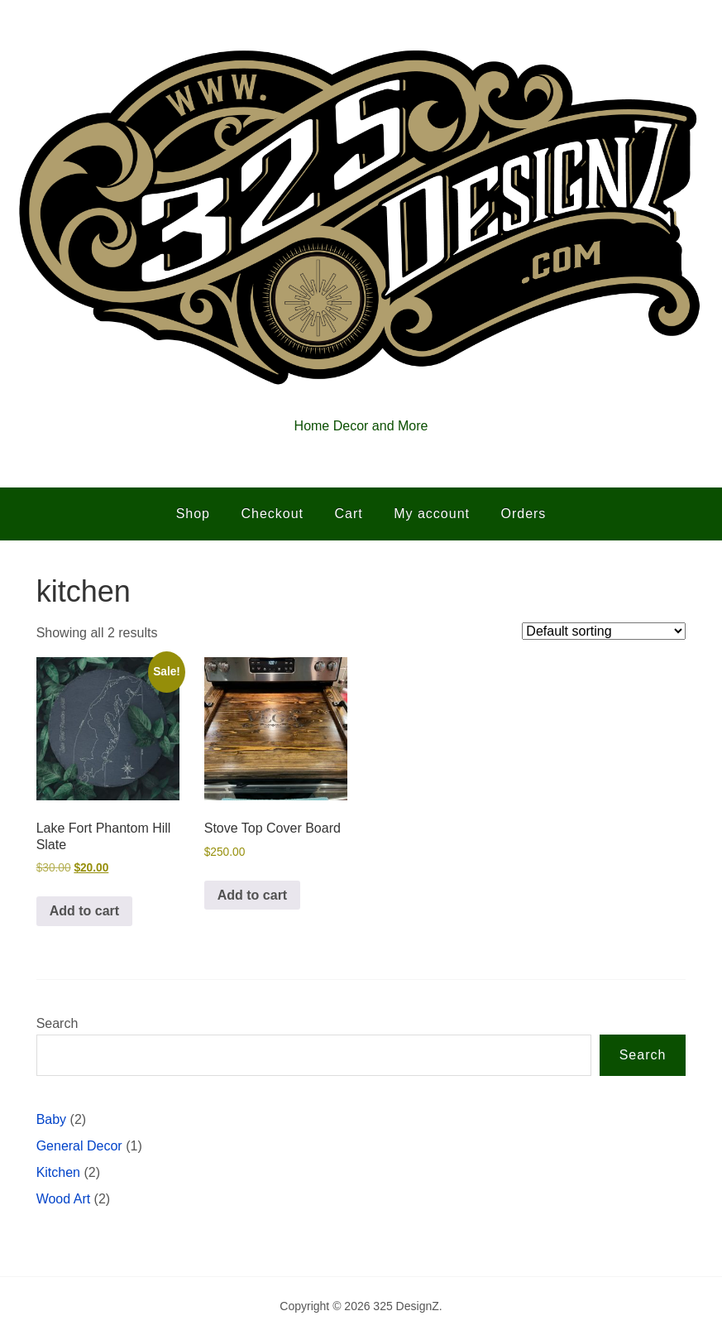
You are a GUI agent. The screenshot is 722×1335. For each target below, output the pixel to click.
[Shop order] (604, 631)
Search (57, 1023)
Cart (349, 514)
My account (432, 514)
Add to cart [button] (84, 911)
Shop (193, 514)
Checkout (272, 514)
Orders (523, 514)
